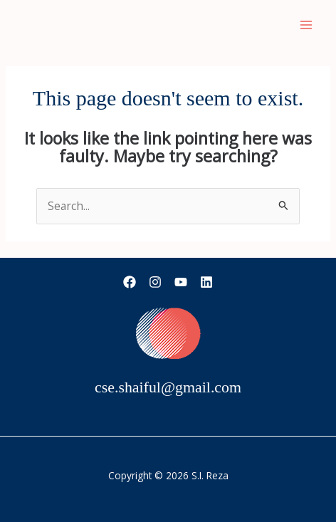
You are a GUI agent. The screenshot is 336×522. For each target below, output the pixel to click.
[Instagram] (155, 282)
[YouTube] (180, 282)
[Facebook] (129, 282)
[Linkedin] (206, 282)
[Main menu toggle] (306, 24)
